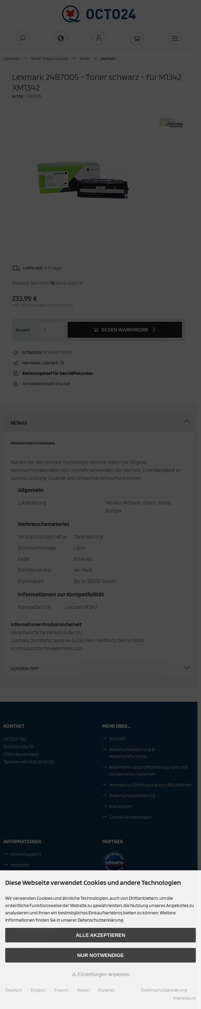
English (38, 990)
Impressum (184, 998)
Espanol (106, 990)
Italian (83, 990)
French (61, 990)
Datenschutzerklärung (164, 990)
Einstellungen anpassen (101, 974)
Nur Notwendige (100, 955)
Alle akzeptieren (100, 935)
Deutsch (13, 990)
